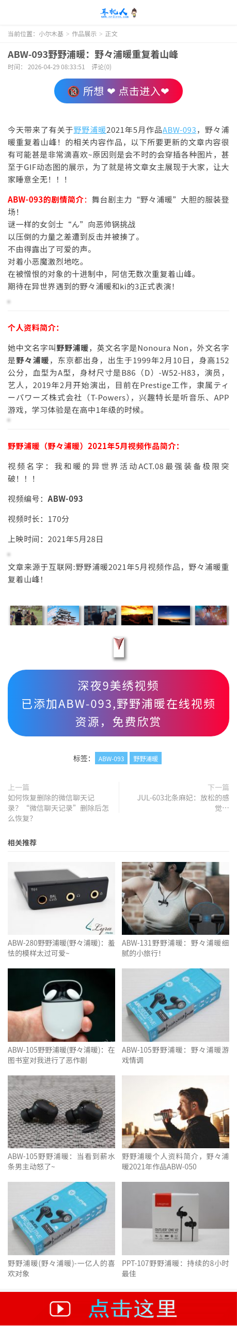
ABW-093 (180, 129)
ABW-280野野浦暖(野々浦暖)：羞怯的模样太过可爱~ (61, 947)
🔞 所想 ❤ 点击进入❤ (118, 90)
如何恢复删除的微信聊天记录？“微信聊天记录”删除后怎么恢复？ (58, 807)
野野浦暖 (89, 129)
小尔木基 (119, 13)
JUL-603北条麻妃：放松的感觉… (183, 802)
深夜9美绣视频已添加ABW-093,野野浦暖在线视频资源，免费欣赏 (118, 702)
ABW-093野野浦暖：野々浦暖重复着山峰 (93, 53)
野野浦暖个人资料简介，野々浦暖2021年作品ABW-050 (175, 1161)
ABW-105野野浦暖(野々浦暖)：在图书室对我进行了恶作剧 (61, 1054)
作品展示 (84, 33)
